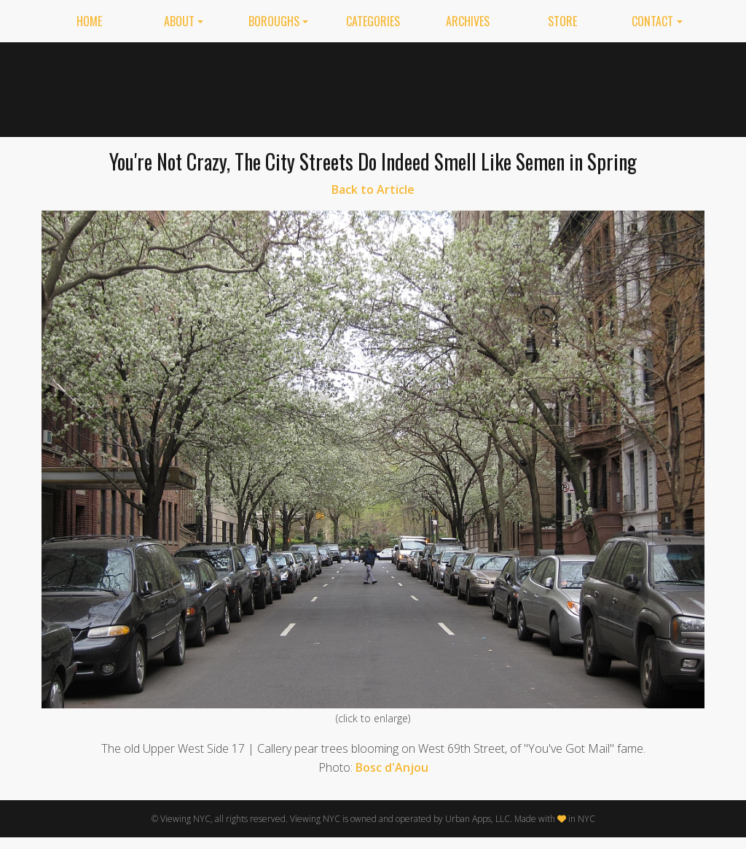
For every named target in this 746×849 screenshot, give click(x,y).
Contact (652, 21)
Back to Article (373, 189)
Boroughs (273, 21)
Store (562, 21)
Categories (373, 21)
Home (89, 21)
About (179, 21)
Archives (468, 21)
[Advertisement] (439, 87)
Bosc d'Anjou (392, 767)
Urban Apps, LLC (477, 819)
